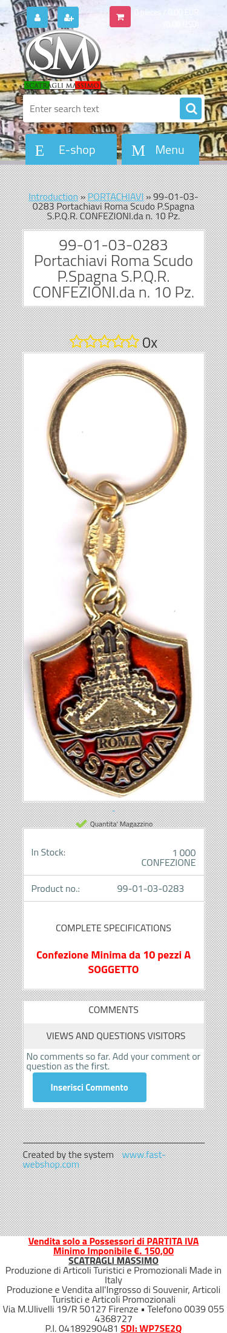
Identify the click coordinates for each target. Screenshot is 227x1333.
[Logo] (106, 59)
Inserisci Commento (89, 1087)
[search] (191, 109)
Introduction (53, 196)
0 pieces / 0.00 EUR (166, 12)
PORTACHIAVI (116, 196)
